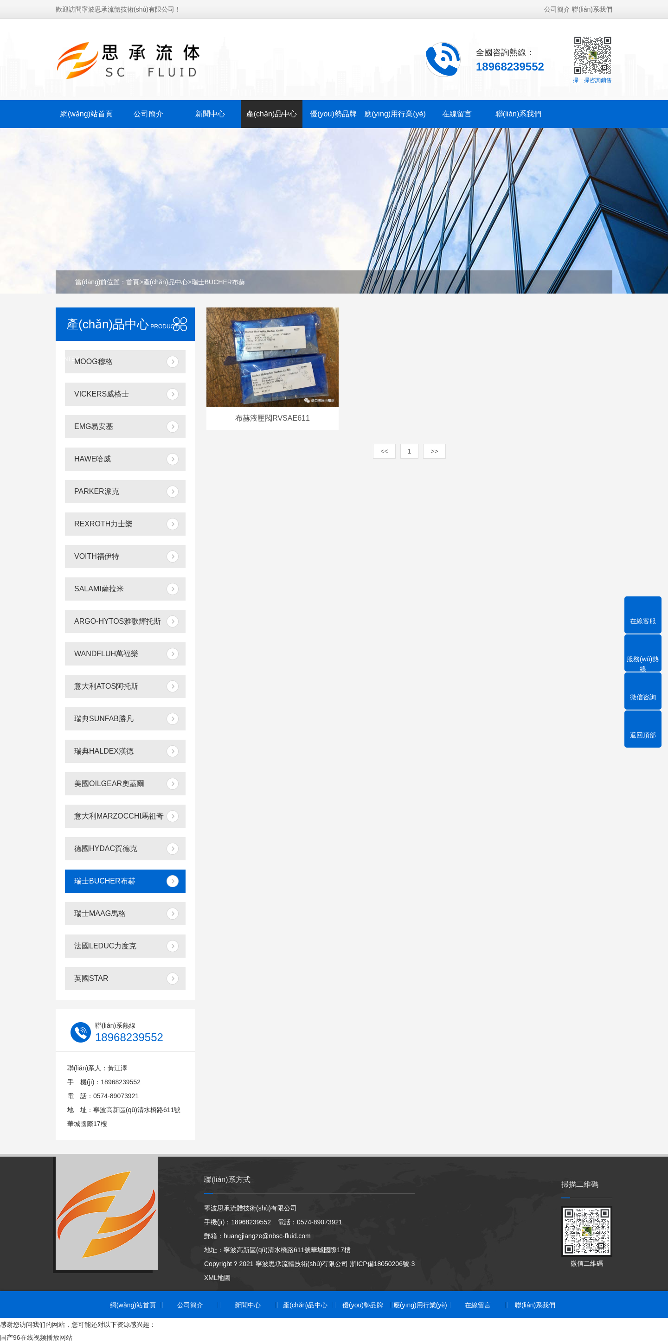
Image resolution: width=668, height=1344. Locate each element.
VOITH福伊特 (96, 556)
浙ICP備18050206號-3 (382, 1263)
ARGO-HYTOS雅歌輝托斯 (117, 621)
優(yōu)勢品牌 (333, 114)
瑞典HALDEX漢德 (104, 751)
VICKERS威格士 (101, 394)
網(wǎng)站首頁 (86, 114)
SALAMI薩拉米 (99, 589)
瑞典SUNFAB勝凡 (104, 719)
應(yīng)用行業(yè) (394, 114)
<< (384, 451)
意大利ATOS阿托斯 (106, 686)
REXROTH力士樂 (103, 524)
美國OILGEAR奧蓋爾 (109, 783)
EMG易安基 (93, 426)
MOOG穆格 (93, 361)
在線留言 (457, 114)
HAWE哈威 (92, 459)
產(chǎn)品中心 (271, 114)
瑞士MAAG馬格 (100, 913)
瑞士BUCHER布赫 (218, 282)
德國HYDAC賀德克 (105, 848)
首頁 (132, 282)
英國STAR (91, 978)
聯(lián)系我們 (592, 9)
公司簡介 (557, 9)
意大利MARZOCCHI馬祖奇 (119, 816)
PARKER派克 (96, 491)
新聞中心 (210, 114)
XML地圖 (217, 1277)
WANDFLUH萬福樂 (106, 654)
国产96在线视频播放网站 (36, 1337)
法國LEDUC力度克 (105, 946)
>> (434, 451)
